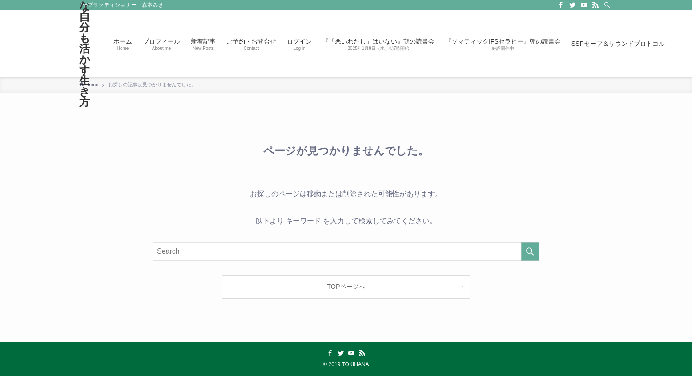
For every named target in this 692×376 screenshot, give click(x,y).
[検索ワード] (346, 251)
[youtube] (584, 5)
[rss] (595, 5)
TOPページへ (346, 286)
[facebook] (561, 5)
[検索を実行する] (530, 251)
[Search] (607, 5)
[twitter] (572, 5)
